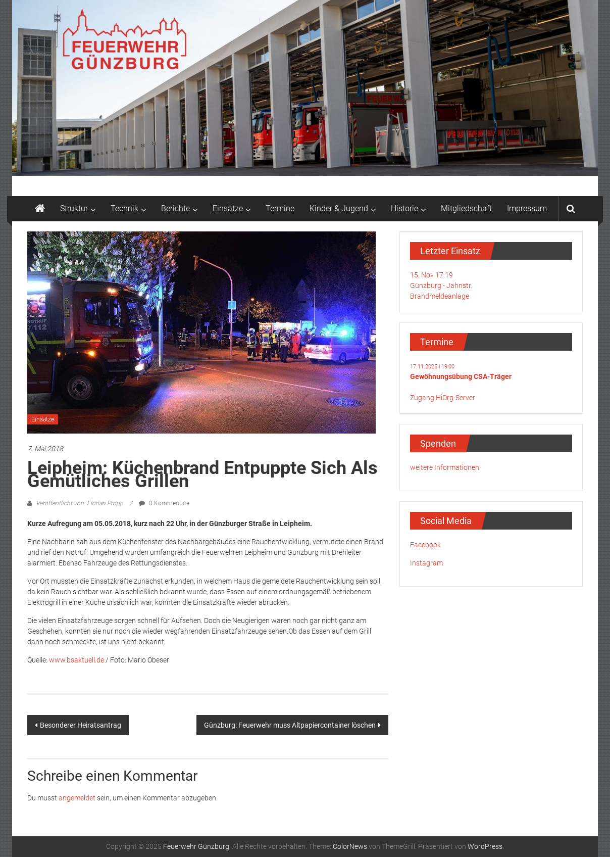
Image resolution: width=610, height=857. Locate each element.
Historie (404, 208)
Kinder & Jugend (339, 208)
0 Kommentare (164, 503)
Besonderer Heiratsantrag (80, 725)
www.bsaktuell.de (76, 660)
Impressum (527, 208)
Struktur (74, 208)
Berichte (175, 208)
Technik (124, 208)
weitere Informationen (444, 467)
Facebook (425, 545)
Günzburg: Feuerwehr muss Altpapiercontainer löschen (290, 725)
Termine (280, 208)
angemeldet (77, 798)
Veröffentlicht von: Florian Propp (79, 503)
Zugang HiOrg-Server (442, 398)
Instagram (426, 563)
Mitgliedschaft (466, 208)
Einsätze (228, 208)
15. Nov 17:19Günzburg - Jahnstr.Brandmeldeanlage (441, 285)
